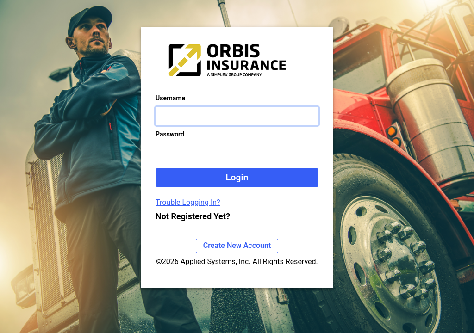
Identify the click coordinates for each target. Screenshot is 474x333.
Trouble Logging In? (188, 211)
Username (170, 107)
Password (170, 143)
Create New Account (237, 254)
